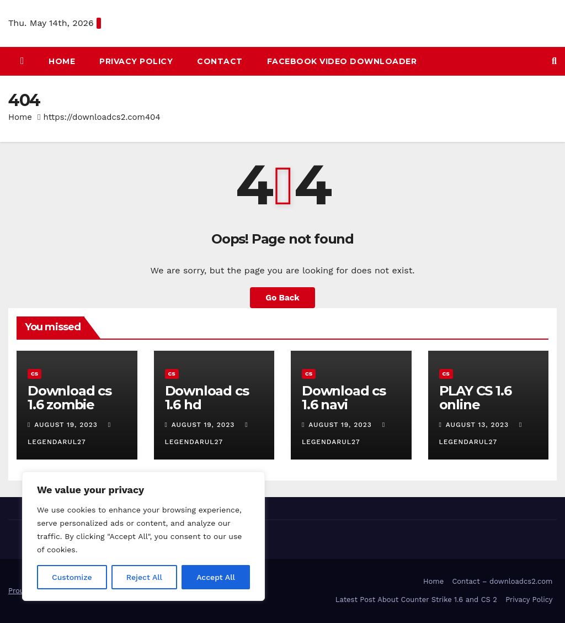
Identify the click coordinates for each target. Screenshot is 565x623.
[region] (143, 536)
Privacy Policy (136, 61)
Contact (220, 61)
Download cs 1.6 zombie (69, 398)
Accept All (215, 577)
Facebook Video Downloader (342, 61)
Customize (72, 577)
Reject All (144, 577)
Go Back (282, 298)
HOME (62, 61)
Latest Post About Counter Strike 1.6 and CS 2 (416, 599)
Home (20, 117)
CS (34, 374)
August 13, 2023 (478, 425)
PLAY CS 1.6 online (475, 398)
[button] (554, 61)
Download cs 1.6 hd (207, 398)
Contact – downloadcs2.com (502, 581)
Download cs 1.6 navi (344, 398)
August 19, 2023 (67, 425)
